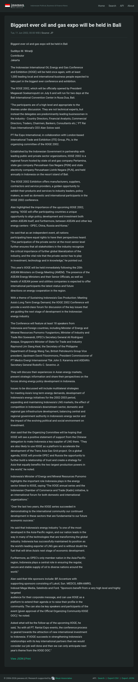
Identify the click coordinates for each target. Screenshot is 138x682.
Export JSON (128, 678)
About (131, 5)
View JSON (17, 658)
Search (112, 5)
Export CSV (113, 678)
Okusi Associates (62, 678)
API (122, 5)
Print (28, 658)
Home (101, 5)
